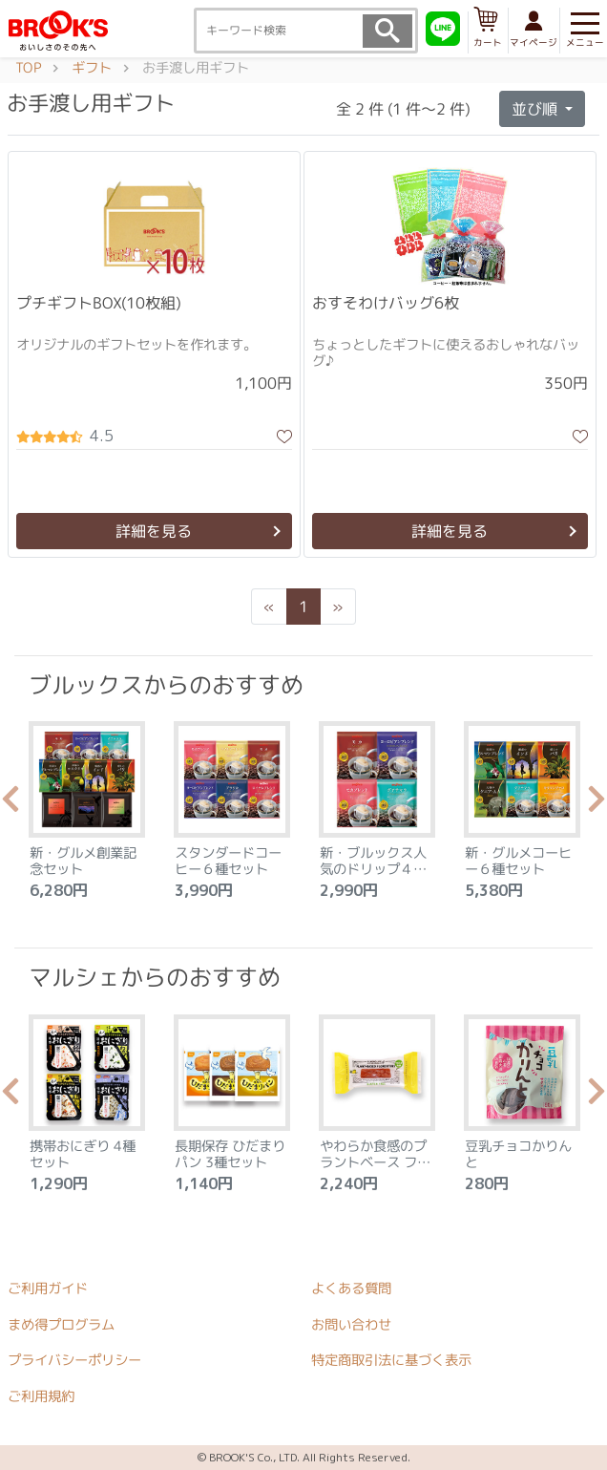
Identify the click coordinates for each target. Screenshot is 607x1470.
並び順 (536, 108)
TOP (28, 67)
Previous (10, 804)
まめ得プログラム (61, 1323)
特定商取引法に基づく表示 (391, 1360)
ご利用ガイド (48, 1288)
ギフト (92, 67)
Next (596, 804)
